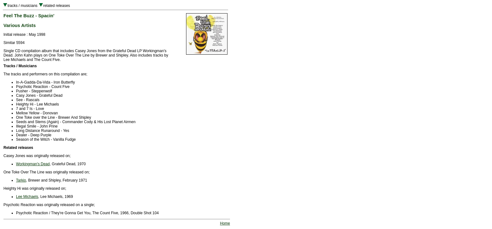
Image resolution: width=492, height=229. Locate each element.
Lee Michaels (27, 196)
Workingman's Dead (33, 164)
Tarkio (21, 180)
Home (225, 223)
